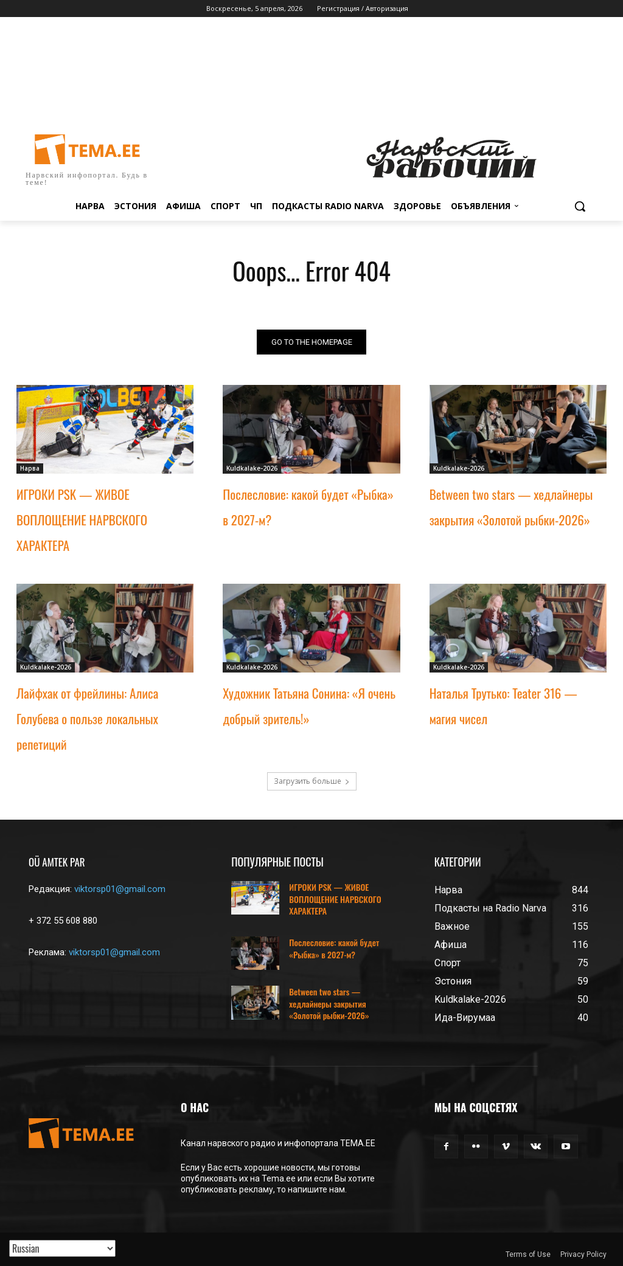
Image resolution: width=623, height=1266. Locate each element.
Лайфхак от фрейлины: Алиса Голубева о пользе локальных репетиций (87, 718)
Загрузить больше (312, 781)
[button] (579, 206)
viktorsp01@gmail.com (119, 889)
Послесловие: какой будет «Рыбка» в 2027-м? (334, 948)
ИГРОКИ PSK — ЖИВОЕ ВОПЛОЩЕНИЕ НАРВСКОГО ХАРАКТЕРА (81, 520)
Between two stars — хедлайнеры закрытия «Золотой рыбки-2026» (329, 1003)
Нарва (30, 468)
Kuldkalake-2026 (251, 468)
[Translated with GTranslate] (62, 1248)
